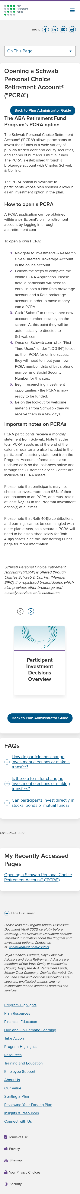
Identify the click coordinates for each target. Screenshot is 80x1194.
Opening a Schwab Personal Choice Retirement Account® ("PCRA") (38, 877)
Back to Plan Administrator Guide (43, 110)
